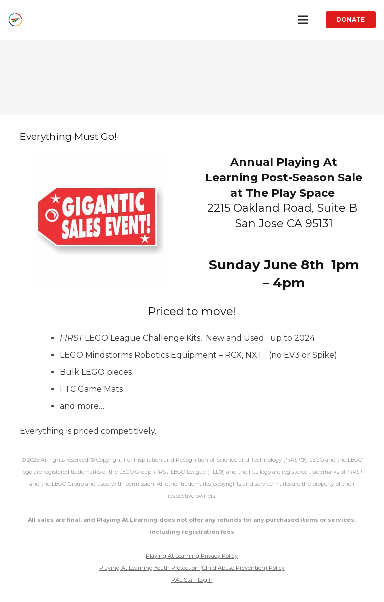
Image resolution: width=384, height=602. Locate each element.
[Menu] (303, 20)
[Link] (15, 20)
